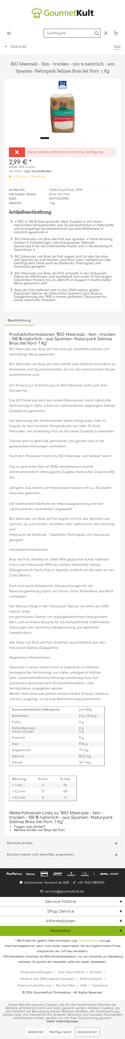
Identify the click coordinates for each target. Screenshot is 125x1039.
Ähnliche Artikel (20, 843)
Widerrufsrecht (91, 978)
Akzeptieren (87, 1032)
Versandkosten (88, 940)
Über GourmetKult (71, 972)
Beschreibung (19, 320)
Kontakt (96, 972)
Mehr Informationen (62, 1021)
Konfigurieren (61, 1032)
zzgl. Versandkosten (37, 171)
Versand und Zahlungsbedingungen (47, 978)
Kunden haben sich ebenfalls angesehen (40, 854)
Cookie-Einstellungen (36, 972)
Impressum (100, 985)
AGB (83, 985)
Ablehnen (36, 1032)
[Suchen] (96, 33)
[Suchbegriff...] (72, 33)
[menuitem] (8, 33)
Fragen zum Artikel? (27, 826)
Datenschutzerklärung (34, 985)
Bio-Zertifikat (65, 985)
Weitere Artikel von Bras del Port (37, 830)
